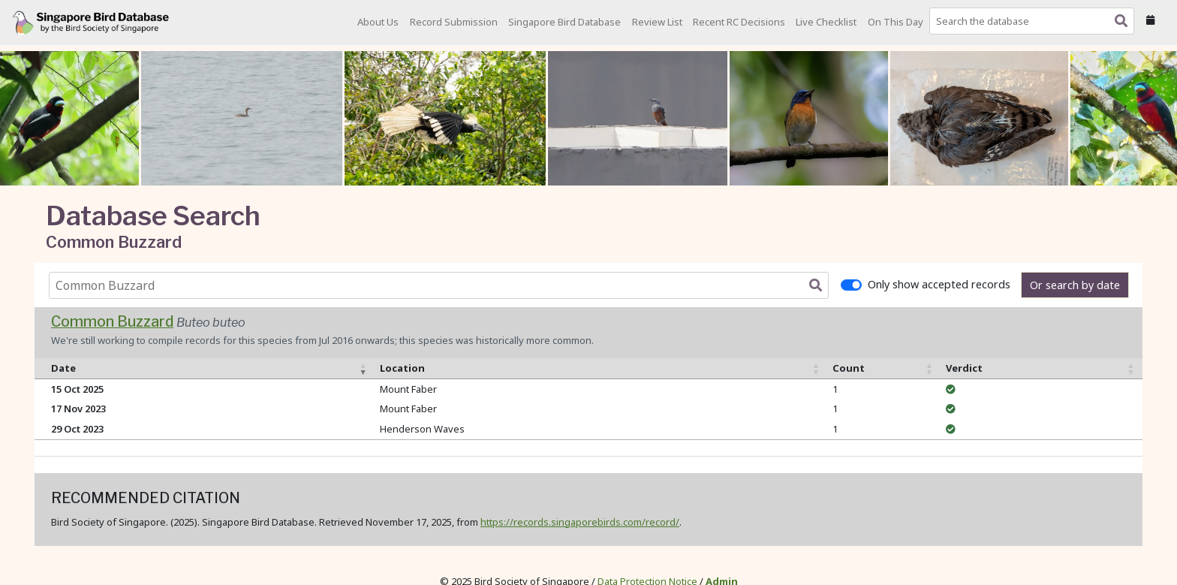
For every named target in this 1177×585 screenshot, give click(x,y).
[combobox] (1034, 21)
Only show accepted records (939, 284)
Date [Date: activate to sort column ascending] (63, 368)
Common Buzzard (112, 321)
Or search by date (1075, 285)
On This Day (895, 22)
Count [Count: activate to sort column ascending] (848, 368)
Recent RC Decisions (739, 22)
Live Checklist (826, 22)
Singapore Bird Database (564, 22)
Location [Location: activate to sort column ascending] (402, 368)
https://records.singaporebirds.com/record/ (579, 522)
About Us (378, 22)
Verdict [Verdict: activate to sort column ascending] (964, 368)
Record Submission (454, 22)
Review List (657, 22)
